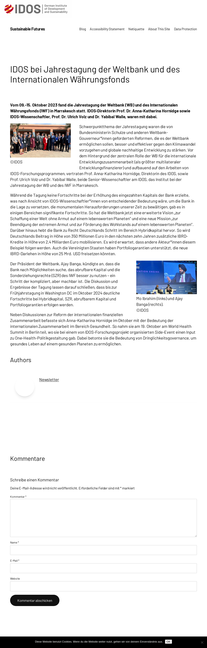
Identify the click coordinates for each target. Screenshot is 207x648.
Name (14, 542)
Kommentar (18, 496)
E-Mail (14, 560)
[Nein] (202, 642)
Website (15, 578)
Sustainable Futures (27, 28)
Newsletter (49, 379)
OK (168, 641)
